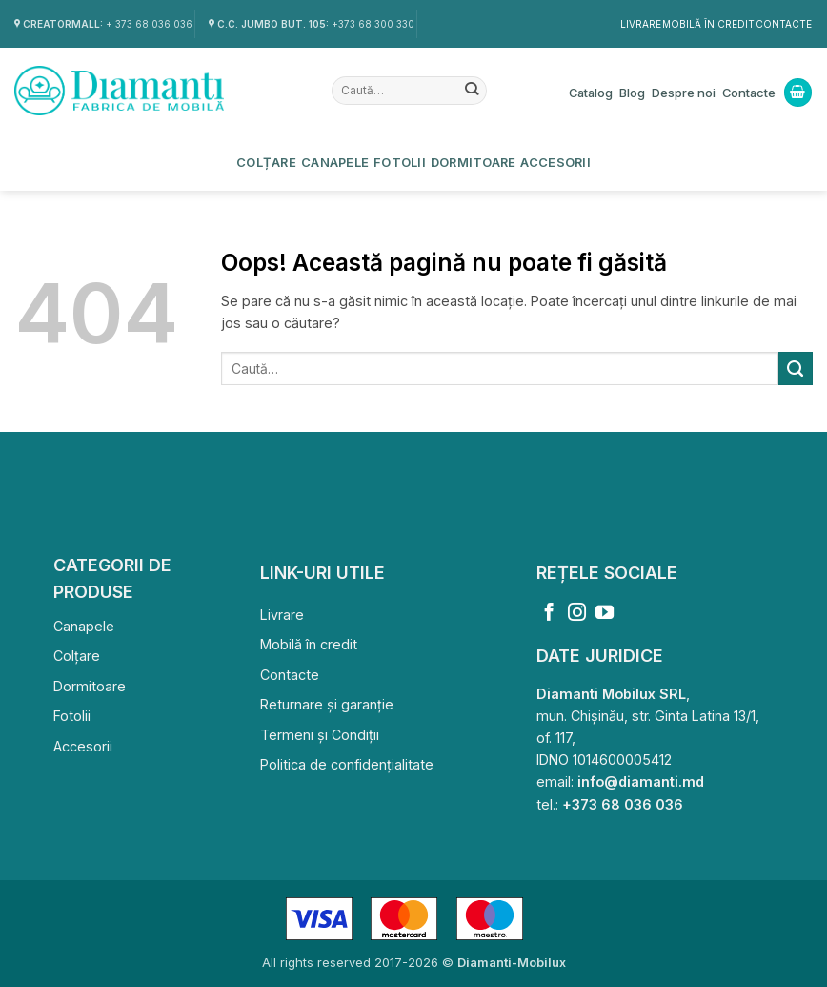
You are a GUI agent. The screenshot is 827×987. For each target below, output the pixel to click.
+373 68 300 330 (373, 24)
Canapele (335, 162)
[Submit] (472, 90)
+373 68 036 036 (622, 804)
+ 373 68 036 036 (149, 24)
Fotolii (399, 162)
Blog (632, 92)
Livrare (640, 24)
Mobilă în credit (708, 24)
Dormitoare (473, 162)
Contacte (784, 24)
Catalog (591, 92)
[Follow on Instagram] (577, 614)
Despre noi (684, 92)
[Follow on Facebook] (549, 614)
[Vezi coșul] (798, 92)
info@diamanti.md (640, 781)
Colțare (266, 162)
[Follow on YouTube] (604, 614)
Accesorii (555, 162)
